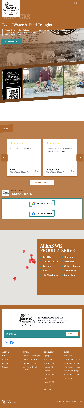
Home (4, 356)
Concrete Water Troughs (31, 356)
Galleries (5, 359)
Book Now (72, 334)
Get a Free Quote (12, 41)
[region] (42, 158)
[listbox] (42, 158)
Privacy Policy (77, 401)
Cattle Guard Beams (29, 363)
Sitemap (5, 367)
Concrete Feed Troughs (31, 359)
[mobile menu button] (79, 3)
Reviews (5, 363)
